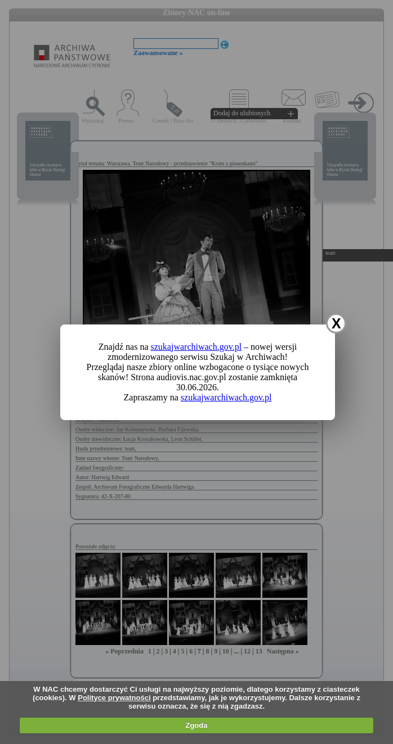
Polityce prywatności (114, 697)
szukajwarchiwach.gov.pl (196, 346)
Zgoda (196, 725)
